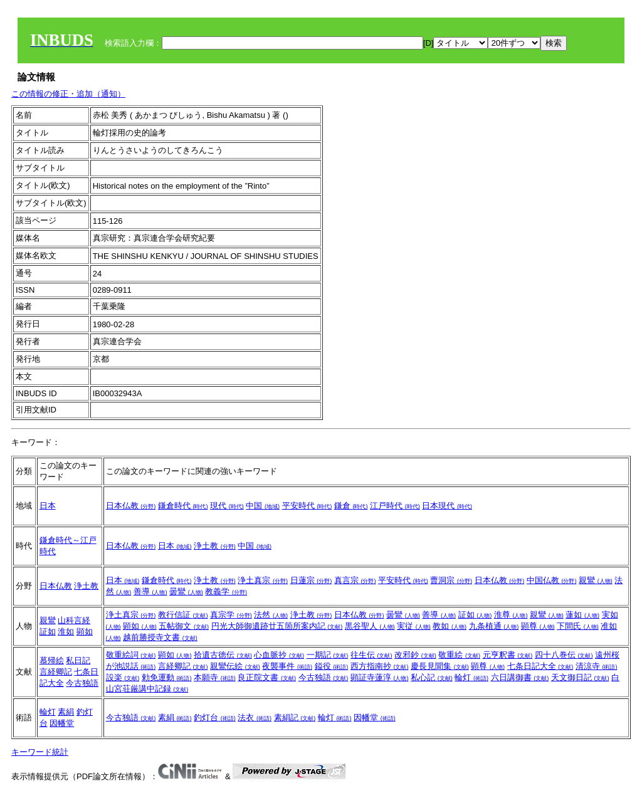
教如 (449, 626)
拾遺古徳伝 (223, 654)
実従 (414, 626)
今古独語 (82, 683)
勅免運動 (167, 677)
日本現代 (447, 505)
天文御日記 (580, 677)
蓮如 (582, 614)
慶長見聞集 (440, 666)
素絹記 (295, 717)
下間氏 (578, 626)
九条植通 (494, 626)
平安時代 (307, 505)
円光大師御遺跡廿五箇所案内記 (277, 626)
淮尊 (511, 614)
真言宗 (355, 580)
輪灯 (471, 677)
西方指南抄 (379, 666)
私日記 (78, 660)
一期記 (328, 654)
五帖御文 (184, 626)
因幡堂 (62, 723)
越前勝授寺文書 (160, 637)
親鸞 (596, 580)
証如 (47, 631)
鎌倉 (351, 505)
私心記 (432, 677)
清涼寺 (597, 666)
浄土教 (215, 545)
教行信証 (183, 614)
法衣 (254, 717)
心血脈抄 (279, 654)
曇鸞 (186, 591)
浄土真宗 (263, 580)
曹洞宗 (451, 580)
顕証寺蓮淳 (379, 677)
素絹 (66, 712)
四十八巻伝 (564, 654)
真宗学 (231, 614)
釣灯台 (215, 717)
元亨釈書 (508, 654)
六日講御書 (520, 677)
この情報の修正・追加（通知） (68, 93)
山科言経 (74, 620)
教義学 (226, 591)
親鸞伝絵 (235, 666)
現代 (227, 505)
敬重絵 (459, 654)
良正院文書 (267, 677)
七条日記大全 (540, 666)
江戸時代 (395, 505)
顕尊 (538, 626)
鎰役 (332, 666)
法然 (271, 614)
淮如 (66, 631)
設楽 (123, 677)
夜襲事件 (287, 666)
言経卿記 (55, 671)
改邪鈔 (415, 654)
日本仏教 (131, 505)
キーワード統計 (39, 752)
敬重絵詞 (131, 654)
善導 (150, 591)
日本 (47, 505)
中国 (263, 505)
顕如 (84, 631)
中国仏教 (552, 580)
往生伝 (371, 654)
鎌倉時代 (183, 505)
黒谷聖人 (370, 626)
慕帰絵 (51, 660)
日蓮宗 (311, 580)
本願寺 (215, 677)
